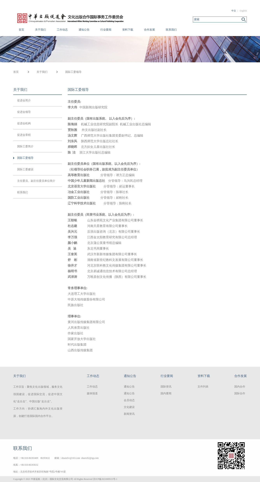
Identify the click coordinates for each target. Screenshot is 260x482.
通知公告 (84, 29)
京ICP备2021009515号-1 (105, 479)
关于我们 (40, 29)
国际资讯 (166, 386)
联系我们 (171, 29)
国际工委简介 (25, 146)
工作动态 (62, 29)
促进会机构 (24, 123)
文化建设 (129, 407)
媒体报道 (92, 393)
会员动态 (129, 400)
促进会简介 (24, 100)
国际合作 (239, 393)
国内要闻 (166, 393)
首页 (21, 29)
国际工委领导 (73, 72)
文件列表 (203, 386)
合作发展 (149, 29)
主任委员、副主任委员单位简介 (36, 180)
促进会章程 (24, 134)
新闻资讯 (129, 413)
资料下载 (127, 29)
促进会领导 (24, 111)
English (243, 10)
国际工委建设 (25, 169)
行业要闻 (105, 29)
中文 (233, 10)
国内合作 (239, 386)
